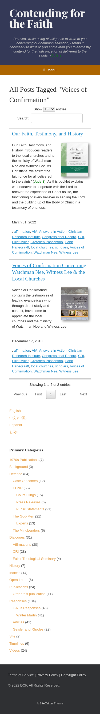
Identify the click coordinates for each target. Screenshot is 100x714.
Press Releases (28, 502)
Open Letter (18, 580)
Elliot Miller (20, 242)
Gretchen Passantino (46, 242)
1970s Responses (27, 608)
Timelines (16, 643)
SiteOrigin (46, 703)
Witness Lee (68, 252)
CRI (81, 237)
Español (15, 425)
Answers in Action (53, 232)
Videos (14, 650)
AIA (34, 232)
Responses (18, 601)
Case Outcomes (25, 481)
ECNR (18, 488)
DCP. (24, 685)
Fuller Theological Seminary (34, 559)
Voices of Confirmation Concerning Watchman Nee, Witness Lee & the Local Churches (49, 272)
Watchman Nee (45, 252)
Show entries (50, 109)
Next (83, 394)
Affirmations (22, 545)
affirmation (22, 232)
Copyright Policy (73, 675)
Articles (18, 622)
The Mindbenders (26, 530)
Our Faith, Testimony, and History (47, 134)
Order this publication (29, 594)
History (14, 566)
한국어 (14, 432)
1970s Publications (23, 460)
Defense (15, 474)
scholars (61, 247)
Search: (50, 118)
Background (18, 467)
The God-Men (23, 516)
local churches (42, 247)
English (15, 411)
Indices (14, 573)
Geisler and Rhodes (28, 629)
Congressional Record (59, 237)
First (38, 394)
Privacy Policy (47, 675)
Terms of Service (21, 675)
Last (63, 394)
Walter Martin (26, 615)
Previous (20, 394)
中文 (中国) (17, 418)
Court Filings (26, 495)
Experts (22, 523)
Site (12, 636)
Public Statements (30, 509)
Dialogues (17, 537)
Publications (18, 587)
